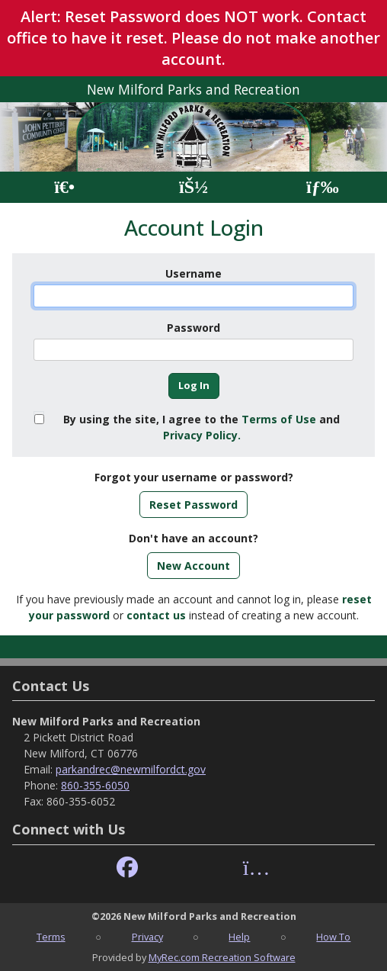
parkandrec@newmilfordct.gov (131, 769)
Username (193, 273)
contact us (156, 615)
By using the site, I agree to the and (201, 427)
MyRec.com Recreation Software (222, 957)
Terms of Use (278, 419)
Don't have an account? (193, 538)
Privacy (147, 937)
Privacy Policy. (202, 435)
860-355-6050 (95, 785)
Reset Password (193, 504)
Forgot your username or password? (193, 477)
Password (193, 327)
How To (333, 937)
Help (239, 937)
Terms (51, 937)
